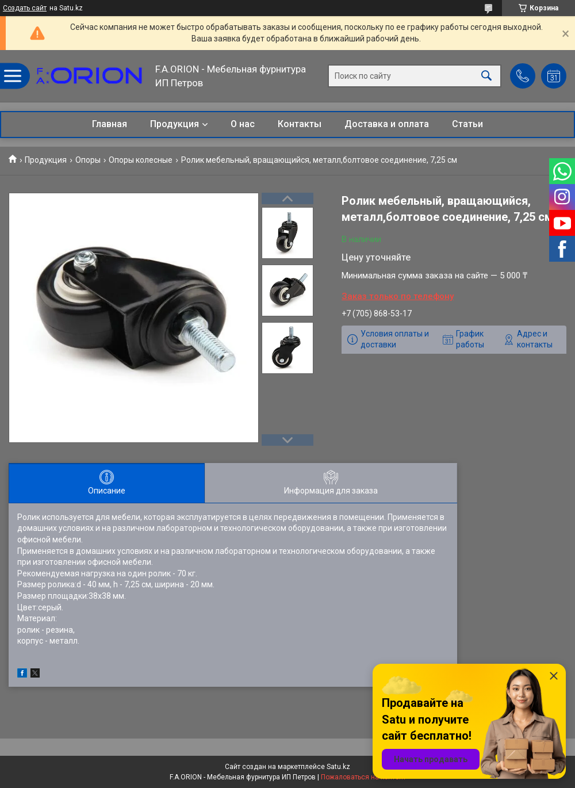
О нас (243, 123)
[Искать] (486, 76)
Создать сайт (25, 8)
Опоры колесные (140, 160)
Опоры (88, 160)
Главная (109, 123)
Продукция (174, 123)
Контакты (299, 123)
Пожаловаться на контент (363, 777)
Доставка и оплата (386, 123)
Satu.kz (338, 767)
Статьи (467, 123)
